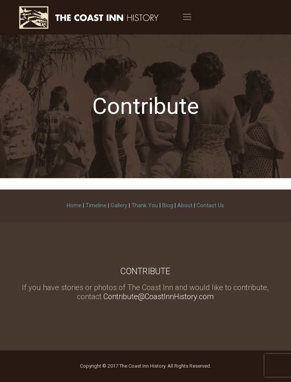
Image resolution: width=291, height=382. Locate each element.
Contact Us (210, 205)
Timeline (96, 205)
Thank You (144, 205)
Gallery (119, 205)
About (184, 205)
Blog (167, 205)
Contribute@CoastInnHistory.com (158, 296)
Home (74, 205)
